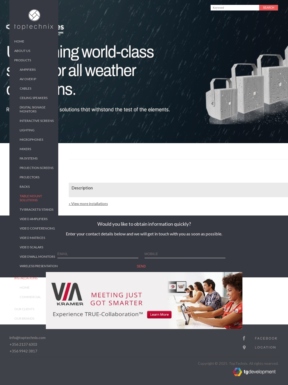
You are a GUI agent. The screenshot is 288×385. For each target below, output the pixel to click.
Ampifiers (28, 70)
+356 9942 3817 (23, 351)
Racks (25, 187)
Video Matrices (32, 238)
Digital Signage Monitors (33, 109)
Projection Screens (36, 168)
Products (22, 60)
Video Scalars (31, 247)
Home (19, 41)
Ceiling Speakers (33, 98)
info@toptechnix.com (27, 337)
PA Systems (28, 158)
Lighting (27, 130)
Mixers (25, 149)
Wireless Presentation (39, 266)
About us (22, 51)
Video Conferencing (37, 228)
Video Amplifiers (33, 219)
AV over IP (28, 79)
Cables (25, 88)
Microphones (31, 139)
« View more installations (88, 204)
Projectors (29, 177)
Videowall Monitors (37, 257)
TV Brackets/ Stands (36, 209)
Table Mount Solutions (31, 198)
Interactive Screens (37, 121)
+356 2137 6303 (23, 344)
